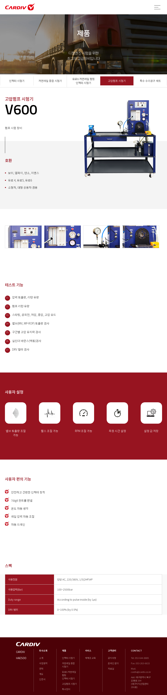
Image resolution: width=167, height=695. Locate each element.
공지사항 (112, 657)
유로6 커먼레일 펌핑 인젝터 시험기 (83, 81)
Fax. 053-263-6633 (140, 663)
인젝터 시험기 (17, 81)
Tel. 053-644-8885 (140, 657)
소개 (41, 657)
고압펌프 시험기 (117, 81)
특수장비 (66, 689)
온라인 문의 (113, 663)
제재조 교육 (90, 657)
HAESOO (21, 658)
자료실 (111, 668)
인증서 (42, 679)
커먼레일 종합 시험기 (50, 81)
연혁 (41, 668)
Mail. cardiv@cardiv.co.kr (141, 670)
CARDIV (20, 652)
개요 (41, 674)
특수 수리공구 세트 (150, 81)
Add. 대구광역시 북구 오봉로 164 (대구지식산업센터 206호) (141, 682)
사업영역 (43, 663)
